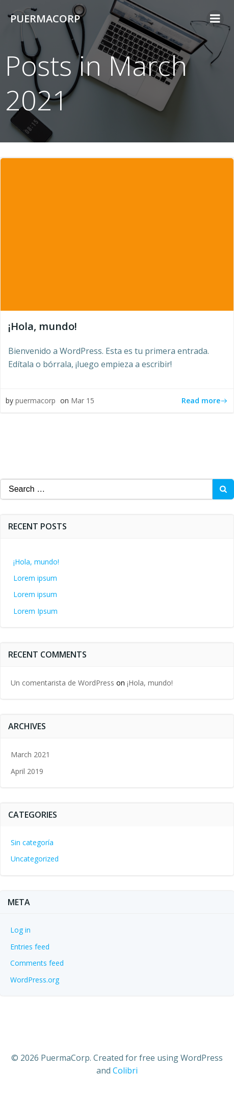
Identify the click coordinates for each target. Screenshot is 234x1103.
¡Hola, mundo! (36, 562)
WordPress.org (34, 980)
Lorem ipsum (35, 578)
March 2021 (30, 754)
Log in (20, 930)
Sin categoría (32, 842)
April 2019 (27, 771)
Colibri (125, 1070)
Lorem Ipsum (35, 611)
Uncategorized (35, 858)
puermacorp (35, 400)
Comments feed (37, 963)
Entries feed (29, 946)
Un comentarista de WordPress (62, 683)
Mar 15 (82, 400)
